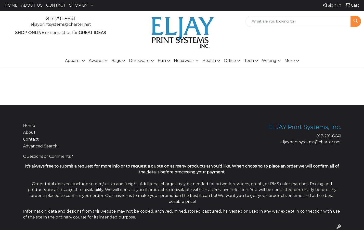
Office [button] (230, 60)
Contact (31, 139)
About (29, 132)
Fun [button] (162, 60)
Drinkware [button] (139, 60)
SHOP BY (78, 5)
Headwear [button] (184, 60)
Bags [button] (116, 60)
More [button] (290, 60)
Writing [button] (269, 60)
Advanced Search (40, 146)
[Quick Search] (298, 21)
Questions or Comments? (48, 156)
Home (29, 125)
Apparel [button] (73, 60)
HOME (11, 5)
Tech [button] (249, 60)
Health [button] (209, 60)
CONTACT (56, 5)
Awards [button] (96, 60)
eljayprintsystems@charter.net (60, 24)
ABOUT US (32, 5)
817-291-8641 (60, 19)
